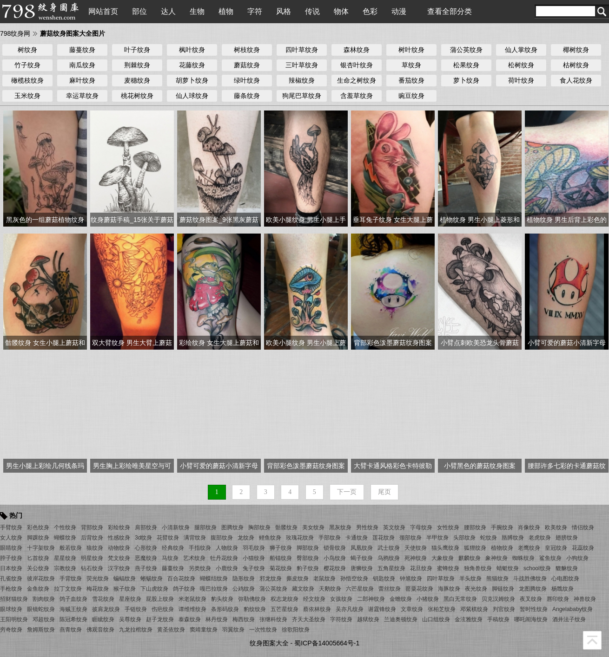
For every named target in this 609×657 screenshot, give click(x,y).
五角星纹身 (391, 568)
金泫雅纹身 (469, 619)
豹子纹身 (308, 568)
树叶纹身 (411, 49)
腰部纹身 (475, 527)
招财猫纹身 (14, 599)
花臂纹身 (168, 537)
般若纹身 (71, 548)
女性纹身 (448, 527)
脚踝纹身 (38, 537)
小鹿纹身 (227, 568)
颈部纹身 (410, 537)
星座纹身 (130, 599)
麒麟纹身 (469, 558)
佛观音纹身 (100, 629)
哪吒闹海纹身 (531, 619)
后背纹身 (92, 537)
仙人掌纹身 (521, 49)
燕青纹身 (71, 629)
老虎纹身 (540, 537)
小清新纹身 (176, 527)
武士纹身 (388, 548)
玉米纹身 (27, 95)
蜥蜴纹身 (151, 578)
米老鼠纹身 (192, 599)
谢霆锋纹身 (382, 609)
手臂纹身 (11, 527)
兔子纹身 (254, 568)
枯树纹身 (576, 65)
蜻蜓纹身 (507, 568)
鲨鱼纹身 (550, 558)
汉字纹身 (119, 568)
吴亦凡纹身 (350, 609)
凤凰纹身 (362, 548)
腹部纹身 (222, 537)
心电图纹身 (565, 578)
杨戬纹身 (562, 588)
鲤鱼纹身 (270, 537)
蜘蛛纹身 (523, 558)
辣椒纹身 (302, 80)
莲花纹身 (383, 537)
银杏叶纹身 (356, 65)
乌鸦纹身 (388, 558)
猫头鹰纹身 (445, 548)
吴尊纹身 (130, 619)
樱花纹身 (335, 568)
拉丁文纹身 (68, 588)
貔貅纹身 (567, 568)
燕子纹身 (146, 568)
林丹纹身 (216, 619)
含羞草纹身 (356, 95)
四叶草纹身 (301, 49)
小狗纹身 (577, 558)
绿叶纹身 (247, 80)
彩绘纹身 (119, 527)
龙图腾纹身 (533, 588)
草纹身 (411, 65)
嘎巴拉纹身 (214, 588)
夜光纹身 (476, 588)
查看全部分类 (449, 11)
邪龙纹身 (270, 578)
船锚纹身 (281, 558)
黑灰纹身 (340, 527)
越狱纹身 (368, 619)
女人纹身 (11, 537)
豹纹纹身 (255, 609)
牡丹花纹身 (224, 558)
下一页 (347, 491)
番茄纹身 (411, 80)
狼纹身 (94, 548)
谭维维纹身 (192, 609)
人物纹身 (227, 548)
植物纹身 (502, 548)
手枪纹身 (11, 588)
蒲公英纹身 (466, 49)
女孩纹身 (341, 599)
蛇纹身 (488, 537)
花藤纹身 (192, 65)
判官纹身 (504, 609)
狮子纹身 (281, 548)
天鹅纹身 (330, 588)
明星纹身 (92, 558)
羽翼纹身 (233, 629)
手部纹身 (329, 537)
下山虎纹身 (154, 588)
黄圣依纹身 (171, 629)
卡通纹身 (356, 537)
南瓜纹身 (82, 65)
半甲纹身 (437, 537)
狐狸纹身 (475, 548)
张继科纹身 (273, 619)
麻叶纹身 (82, 80)
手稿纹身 (498, 619)
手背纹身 (71, 578)
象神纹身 (496, 558)
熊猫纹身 (497, 578)
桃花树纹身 (137, 95)
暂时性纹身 (534, 609)
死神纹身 (415, 558)
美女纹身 (313, 527)
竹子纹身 (27, 65)
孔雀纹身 (11, 578)
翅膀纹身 (567, 537)
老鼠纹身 (324, 578)
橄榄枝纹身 (27, 80)
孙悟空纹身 (354, 578)
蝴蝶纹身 (65, 537)
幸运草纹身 (82, 95)
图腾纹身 (232, 527)
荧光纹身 (97, 578)
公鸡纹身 (243, 588)
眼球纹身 (11, 609)
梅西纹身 (243, 619)
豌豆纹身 (411, 95)
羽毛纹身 (254, 548)
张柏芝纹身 (442, 609)
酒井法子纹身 (569, 619)
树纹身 (27, 49)
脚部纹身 (308, 548)
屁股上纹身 (160, 599)
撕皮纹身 (297, 578)
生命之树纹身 (356, 80)
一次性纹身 (263, 629)
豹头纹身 (222, 599)
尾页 (384, 491)
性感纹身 (119, 537)
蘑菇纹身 (247, 65)
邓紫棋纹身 (474, 609)
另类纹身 (200, 568)
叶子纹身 (137, 49)
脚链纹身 (503, 588)
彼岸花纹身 (41, 578)
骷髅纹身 (286, 527)
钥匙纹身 (384, 578)
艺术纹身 (194, 558)
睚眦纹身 (103, 619)
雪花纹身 (103, 599)
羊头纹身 (470, 578)
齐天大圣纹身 (308, 619)
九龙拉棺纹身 (135, 629)
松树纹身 (521, 65)
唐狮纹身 (362, 568)
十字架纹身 (41, 548)
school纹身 (537, 568)
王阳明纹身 (14, 619)
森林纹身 (357, 49)
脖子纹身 (11, 558)
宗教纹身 (65, 568)
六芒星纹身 (360, 588)
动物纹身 (119, 548)
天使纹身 (415, 548)
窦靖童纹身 (204, 629)
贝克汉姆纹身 (498, 599)
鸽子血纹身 (73, 599)
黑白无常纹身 (460, 599)
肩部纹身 (146, 527)
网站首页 (103, 11)
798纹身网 (15, 33)
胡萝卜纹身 (192, 80)
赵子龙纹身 (160, 619)
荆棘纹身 (137, 65)
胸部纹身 (259, 527)
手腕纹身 (502, 527)
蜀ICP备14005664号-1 (326, 643)
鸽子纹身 (184, 588)
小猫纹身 (254, 558)
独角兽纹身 (478, 568)
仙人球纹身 (192, 95)
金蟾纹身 (401, 599)
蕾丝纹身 (389, 588)
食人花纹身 (576, 80)
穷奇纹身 (11, 629)
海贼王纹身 (73, 609)
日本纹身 (11, 568)
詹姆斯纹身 (41, 629)
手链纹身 (136, 609)
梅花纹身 (97, 588)
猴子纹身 (124, 588)
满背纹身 (195, 537)
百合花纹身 (181, 578)
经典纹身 (173, 548)
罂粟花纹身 (419, 588)
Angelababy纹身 (572, 609)
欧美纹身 (556, 527)
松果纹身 (466, 65)
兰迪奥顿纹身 (400, 619)
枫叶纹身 (192, 49)
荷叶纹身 (521, 80)
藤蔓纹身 (82, 49)
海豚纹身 (449, 588)
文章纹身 (412, 609)
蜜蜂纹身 (448, 568)
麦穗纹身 (137, 80)
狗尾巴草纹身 (301, 95)
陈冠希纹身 (73, 619)
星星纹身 (65, 558)
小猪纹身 (428, 599)
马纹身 (170, 558)
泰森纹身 (190, 619)
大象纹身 (442, 558)
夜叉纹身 (531, 599)
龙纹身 (246, 537)
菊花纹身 (281, 568)
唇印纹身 (558, 599)
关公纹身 (38, 568)
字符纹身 (341, 619)
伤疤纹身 (163, 609)
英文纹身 (394, 527)
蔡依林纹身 (317, 609)
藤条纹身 (247, 95)
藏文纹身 (303, 588)
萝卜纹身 (466, 80)
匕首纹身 (38, 558)
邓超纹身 (44, 619)
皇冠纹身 (556, 548)
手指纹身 (200, 548)
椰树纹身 (576, 49)
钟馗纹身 (411, 578)
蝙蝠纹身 (124, 578)
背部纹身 (92, 527)
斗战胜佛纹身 (530, 578)
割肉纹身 (44, 599)
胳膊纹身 (513, 537)
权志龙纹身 (284, 599)
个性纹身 (65, 527)
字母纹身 (421, 527)
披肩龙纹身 (106, 609)
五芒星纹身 (284, 609)
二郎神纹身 (371, 599)
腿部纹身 (205, 527)
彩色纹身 (38, 527)
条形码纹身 (225, 609)
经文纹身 (314, 599)
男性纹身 (367, 527)
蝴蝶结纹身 (214, 578)
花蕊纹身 (583, 548)
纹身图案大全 (269, 643)
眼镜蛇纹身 (41, 609)
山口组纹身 (436, 619)
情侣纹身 (583, 527)
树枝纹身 (247, 49)
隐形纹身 (243, 578)
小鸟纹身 (335, 558)
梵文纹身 (119, 558)
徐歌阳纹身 (296, 629)
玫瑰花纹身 (300, 537)
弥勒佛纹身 (252, 599)
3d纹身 (143, 537)
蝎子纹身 (362, 558)
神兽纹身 (585, 599)
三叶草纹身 (301, 65)
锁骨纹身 (335, 548)
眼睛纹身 (11, 548)
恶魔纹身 (146, 558)
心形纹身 (146, 548)
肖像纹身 (529, 527)
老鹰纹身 (529, 548)
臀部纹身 (308, 558)
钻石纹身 (92, 568)
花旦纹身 (421, 568)
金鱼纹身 (38, 588)
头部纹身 (464, 537)
